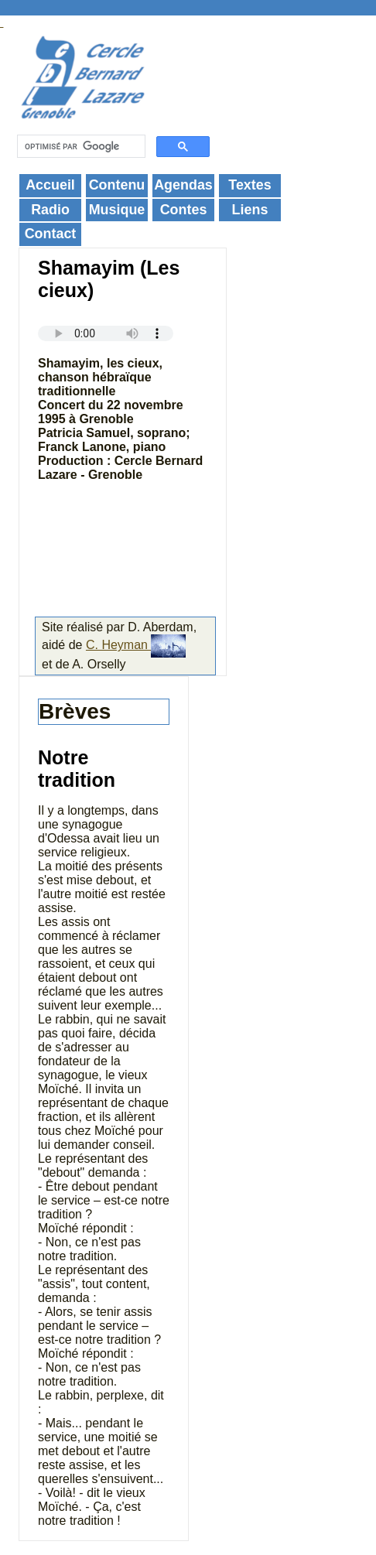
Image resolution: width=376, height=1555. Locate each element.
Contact (51, 233)
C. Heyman (136, 644)
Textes (249, 185)
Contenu (117, 185)
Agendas (183, 185)
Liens (250, 209)
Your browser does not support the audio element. (105, 333)
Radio (50, 209)
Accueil (50, 185)
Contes (183, 209)
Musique (117, 209)
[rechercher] (80, 146)
